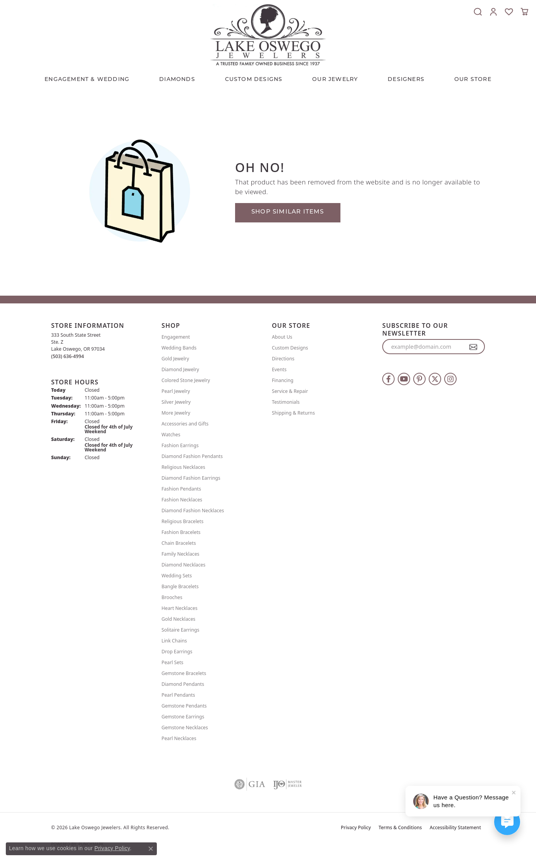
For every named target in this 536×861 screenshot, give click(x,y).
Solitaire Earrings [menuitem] (180, 630)
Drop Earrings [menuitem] (176, 651)
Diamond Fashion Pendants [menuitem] (192, 456)
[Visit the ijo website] (287, 784)
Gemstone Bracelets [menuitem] (183, 673)
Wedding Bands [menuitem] (178, 347)
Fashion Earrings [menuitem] (180, 445)
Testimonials (286, 402)
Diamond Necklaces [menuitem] (183, 564)
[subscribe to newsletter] (473, 347)
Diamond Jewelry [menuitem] (180, 369)
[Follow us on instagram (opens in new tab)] (450, 379)
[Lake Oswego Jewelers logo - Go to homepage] (268, 34)
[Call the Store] (67, 356)
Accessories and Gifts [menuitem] (184, 423)
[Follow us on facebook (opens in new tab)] (388, 379)
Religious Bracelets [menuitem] (182, 521)
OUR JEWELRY (335, 80)
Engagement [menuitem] (175, 337)
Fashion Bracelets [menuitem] (181, 532)
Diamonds (177, 80)
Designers (406, 80)
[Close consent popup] (150, 848)
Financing (283, 380)
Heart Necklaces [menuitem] (179, 608)
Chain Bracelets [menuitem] (178, 543)
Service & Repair (290, 391)
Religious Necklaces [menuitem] (183, 467)
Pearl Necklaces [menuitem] (178, 738)
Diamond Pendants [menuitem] (182, 684)
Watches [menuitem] (170, 434)
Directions (283, 358)
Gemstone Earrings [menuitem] (182, 716)
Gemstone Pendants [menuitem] (184, 706)
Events (279, 369)
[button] (478, 11)
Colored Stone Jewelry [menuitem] (185, 380)
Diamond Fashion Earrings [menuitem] (190, 478)
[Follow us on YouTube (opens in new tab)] (404, 379)
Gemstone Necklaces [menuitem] (184, 727)
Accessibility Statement (455, 827)
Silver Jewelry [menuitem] (176, 402)
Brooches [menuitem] (171, 597)
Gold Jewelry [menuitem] (175, 358)
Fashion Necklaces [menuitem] (181, 499)
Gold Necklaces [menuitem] (178, 619)
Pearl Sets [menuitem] (172, 662)
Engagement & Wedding (87, 80)
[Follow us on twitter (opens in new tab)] (435, 379)
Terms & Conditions (400, 827)
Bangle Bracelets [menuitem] (180, 586)
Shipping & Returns (293, 413)
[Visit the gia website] (249, 784)
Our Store (472, 80)
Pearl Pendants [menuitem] (178, 695)
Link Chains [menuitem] (174, 640)
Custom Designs (290, 347)
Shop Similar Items (287, 212)
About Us (282, 337)
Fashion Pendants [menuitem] (181, 489)
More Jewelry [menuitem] (175, 413)
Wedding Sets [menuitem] (176, 575)
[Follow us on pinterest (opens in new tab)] (419, 379)
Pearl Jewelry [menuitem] (175, 391)
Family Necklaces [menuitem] (180, 554)
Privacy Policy (356, 827)
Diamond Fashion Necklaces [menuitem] (192, 510)
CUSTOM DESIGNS (254, 80)
